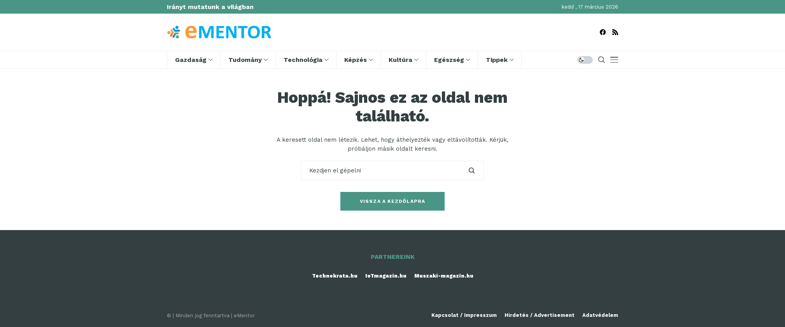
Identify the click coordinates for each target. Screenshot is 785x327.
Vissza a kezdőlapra (393, 201)
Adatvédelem (600, 315)
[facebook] (603, 32)
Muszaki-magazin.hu (443, 276)
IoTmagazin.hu (386, 276)
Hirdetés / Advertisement (540, 315)
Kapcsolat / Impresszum (464, 315)
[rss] (615, 32)
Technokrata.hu (334, 276)
